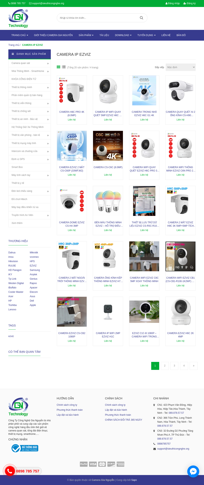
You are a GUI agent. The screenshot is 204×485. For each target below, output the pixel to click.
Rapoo (33, 283)
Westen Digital (16, 283)
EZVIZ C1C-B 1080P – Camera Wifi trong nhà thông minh (144, 335)
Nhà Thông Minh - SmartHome (28, 71)
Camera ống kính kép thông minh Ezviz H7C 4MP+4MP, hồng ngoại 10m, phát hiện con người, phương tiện (108, 279)
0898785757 (164, 443)
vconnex (34, 257)
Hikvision (13, 261)
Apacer (33, 287)
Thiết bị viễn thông (21, 103)
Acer (10, 296)
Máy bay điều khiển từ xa (25, 207)
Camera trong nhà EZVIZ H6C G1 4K (144, 114)
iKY (10, 274)
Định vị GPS (18, 159)
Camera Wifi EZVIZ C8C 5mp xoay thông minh (144, 279)
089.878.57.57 (176, 413)
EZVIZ (33, 265)
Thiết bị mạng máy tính (24, 143)
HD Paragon (15, 270)
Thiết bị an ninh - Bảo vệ (25, 119)
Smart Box (17, 167)
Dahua (11, 252)
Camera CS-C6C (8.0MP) (108, 167)
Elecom (34, 292)
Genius (33, 278)
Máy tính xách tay (21, 175)
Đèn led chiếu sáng (22, 191)
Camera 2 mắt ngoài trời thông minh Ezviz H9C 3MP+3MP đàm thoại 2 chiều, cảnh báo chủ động (71, 279)
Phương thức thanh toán (70, 410)
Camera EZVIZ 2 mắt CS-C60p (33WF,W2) (71, 169)
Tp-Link (12, 278)
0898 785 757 (18, 3)
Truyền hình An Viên (22, 215)
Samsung (35, 270)
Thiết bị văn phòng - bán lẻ (26, 135)
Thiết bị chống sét (21, 111)
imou (11, 257)
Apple (33, 305)
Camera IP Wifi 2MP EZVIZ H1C (108, 335)
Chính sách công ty (67, 405)
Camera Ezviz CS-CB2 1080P (71, 335)
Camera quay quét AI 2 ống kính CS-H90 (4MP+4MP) (180, 114)
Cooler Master (15, 292)
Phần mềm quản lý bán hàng (27, 95)
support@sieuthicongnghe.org (48, 3)
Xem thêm (17, 223)
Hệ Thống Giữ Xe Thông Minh (28, 127)
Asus (32, 296)
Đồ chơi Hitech (19, 199)
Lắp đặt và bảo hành (68, 414)
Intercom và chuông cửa (24, 151)
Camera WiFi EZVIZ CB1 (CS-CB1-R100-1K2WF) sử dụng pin (180, 279)
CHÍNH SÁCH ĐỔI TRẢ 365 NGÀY (123, 419)
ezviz (11, 336)
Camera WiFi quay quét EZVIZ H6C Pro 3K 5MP (144, 169)
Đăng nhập (173, 3)
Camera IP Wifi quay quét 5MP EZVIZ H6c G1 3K (108, 114)
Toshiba (12, 305)
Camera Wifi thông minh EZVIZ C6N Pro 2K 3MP (180, 169)
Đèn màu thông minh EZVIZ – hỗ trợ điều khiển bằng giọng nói (108, 224)
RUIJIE (12, 265)
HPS (32, 261)
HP (10, 300)
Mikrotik (34, 252)
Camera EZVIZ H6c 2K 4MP (180, 335)
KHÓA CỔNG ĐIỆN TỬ (24, 79)
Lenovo (12, 309)
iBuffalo (12, 287)
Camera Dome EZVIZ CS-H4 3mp (71, 224)
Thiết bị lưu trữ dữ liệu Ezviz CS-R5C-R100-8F (144, 224)
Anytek (33, 274)
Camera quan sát (21, 63)
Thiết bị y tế (18, 183)
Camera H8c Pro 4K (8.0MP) (71, 114)
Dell (32, 300)
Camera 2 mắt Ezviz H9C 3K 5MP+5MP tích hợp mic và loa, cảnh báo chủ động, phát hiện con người (180, 224)
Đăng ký (189, 3)
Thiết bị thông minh (22, 87)
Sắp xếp (159, 67)
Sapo (134, 480)
